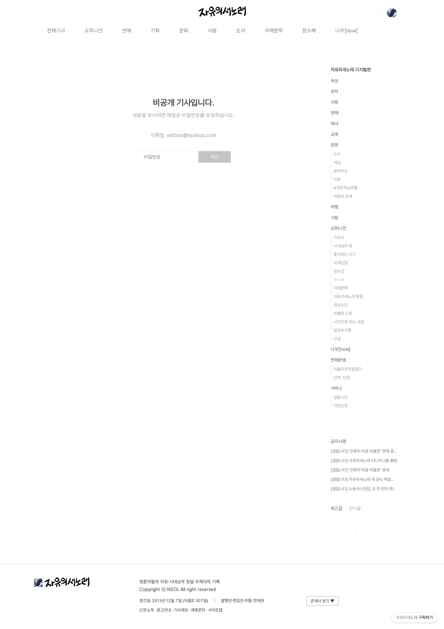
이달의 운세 (342, 196)
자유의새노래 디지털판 (351, 69)
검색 (377, 13)
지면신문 (340, 405)
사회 (334, 102)
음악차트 (340, 171)
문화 (183, 31)
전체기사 (56, 31)
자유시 (338, 237)
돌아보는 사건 (344, 254)
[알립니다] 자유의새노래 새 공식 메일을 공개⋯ (364, 479)
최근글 (336, 508)
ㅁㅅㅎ (338, 279)
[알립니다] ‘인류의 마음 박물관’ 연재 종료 (364, 451)
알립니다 (340, 397)
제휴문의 (198, 610)
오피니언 (94, 31)
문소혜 (309, 31)
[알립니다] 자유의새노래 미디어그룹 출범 (364, 460)
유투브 (351, 532)
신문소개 (146, 610)
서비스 (336, 388)
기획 (155, 31)
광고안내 (164, 610)
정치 (334, 91)
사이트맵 (215, 610)
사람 (212, 31)
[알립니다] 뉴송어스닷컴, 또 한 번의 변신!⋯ (364, 488)
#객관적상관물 (345, 187)
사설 (337, 338)
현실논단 (340, 305)
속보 (334, 80)
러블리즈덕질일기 (347, 369)
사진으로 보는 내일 (348, 321)
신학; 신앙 (341, 377)
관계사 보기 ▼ (322, 601)
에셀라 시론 (342, 313)
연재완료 (338, 359)
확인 (214, 157)
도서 (240, 31)
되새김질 (340, 262)
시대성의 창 (342, 245)
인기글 (355, 508)
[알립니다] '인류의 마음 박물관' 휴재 (360, 470)
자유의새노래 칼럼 (348, 296)
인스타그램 (336, 532)
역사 (334, 123)
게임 (337, 162)
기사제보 (181, 610)
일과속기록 (342, 330)
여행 (334, 206)
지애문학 (274, 31)
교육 (334, 134)
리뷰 (337, 179)
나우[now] (346, 31)
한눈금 (338, 271)
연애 (126, 31)
